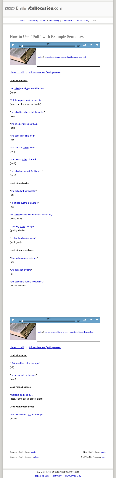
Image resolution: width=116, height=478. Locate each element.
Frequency (54, 20)
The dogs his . (22, 136)
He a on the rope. (23, 375)
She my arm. (21, 270)
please (36, 457)
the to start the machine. (27, 100)
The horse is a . (23, 147)
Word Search (82, 20)
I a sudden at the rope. (25, 363)
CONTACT (56, 476)
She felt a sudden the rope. (27, 414)
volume (85, 45)
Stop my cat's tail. (24, 258)
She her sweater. (23, 191)
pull (39, 57)
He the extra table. (24, 203)
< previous (91, 45)
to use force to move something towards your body (66, 57)
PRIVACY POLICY (73, 476)
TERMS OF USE (42, 476)
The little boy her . (24, 124)
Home (22, 20)
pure (103, 457)
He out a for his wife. (26, 171)
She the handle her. (27, 281)
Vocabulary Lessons (37, 20)
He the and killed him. (27, 88)
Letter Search (68, 20)
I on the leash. (23, 238)
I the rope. (22, 226)
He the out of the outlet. (27, 112)
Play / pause (13, 45)
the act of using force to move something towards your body (69, 332)
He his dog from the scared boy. (31, 214)
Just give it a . (22, 395)
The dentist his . (24, 159)
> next (97, 45)
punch (103, 452)
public (33, 452)
